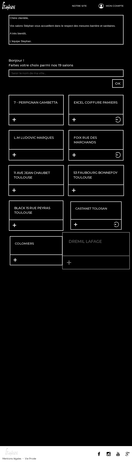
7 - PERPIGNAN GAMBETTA (36, 102)
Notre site (79, 5)
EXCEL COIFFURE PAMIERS (95, 102)
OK (118, 83)
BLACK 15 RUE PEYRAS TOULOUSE (32, 211)
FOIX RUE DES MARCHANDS (85, 139)
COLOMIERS (20, 240)
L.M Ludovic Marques (34, 138)
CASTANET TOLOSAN (91, 208)
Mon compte (115, 5)
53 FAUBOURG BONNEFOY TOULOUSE (95, 175)
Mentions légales (11, 458)
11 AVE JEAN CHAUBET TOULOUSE (32, 175)
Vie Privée (30, 458)
